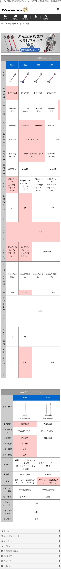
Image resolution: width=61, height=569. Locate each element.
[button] (46, 17)
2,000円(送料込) (25, 490)
